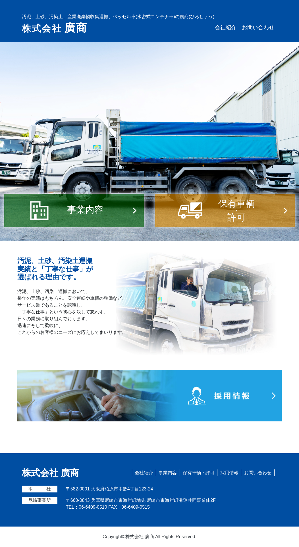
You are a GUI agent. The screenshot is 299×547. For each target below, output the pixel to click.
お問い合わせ (258, 27)
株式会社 (55, 28)
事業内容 (168, 472)
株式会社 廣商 (50, 473)
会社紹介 (225, 27)
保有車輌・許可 (199, 472)
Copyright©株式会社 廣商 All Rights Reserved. (149, 536)
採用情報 (229, 472)
